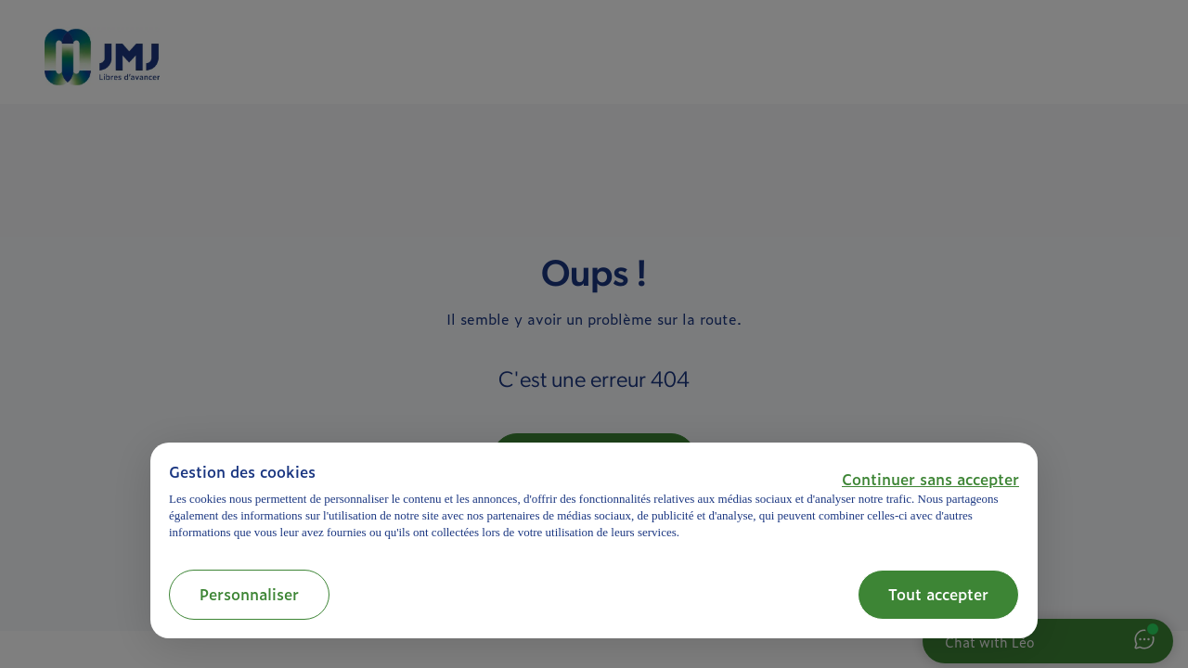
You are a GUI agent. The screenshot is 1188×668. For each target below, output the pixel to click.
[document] (594, 501)
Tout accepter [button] (938, 594)
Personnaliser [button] (249, 594)
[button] (930, 479)
